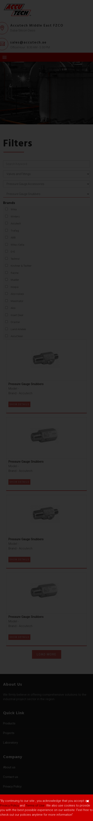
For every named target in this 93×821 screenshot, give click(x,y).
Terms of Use (35, 805)
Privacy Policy (9, 805)
